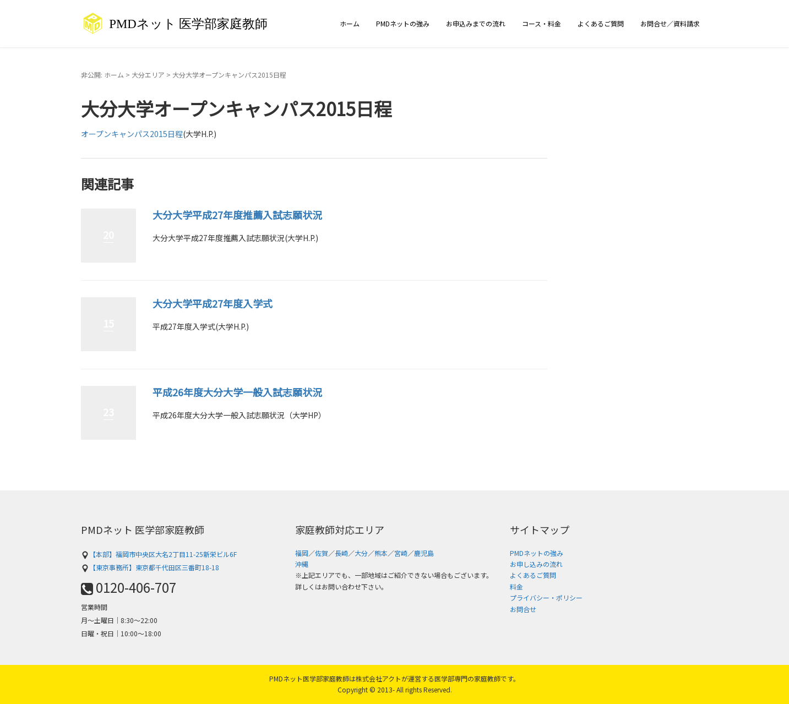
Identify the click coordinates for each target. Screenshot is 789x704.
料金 (516, 586)
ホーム (350, 23)
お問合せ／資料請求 (670, 23)
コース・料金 (541, 23)
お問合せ (523, 609)
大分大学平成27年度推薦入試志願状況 (237, 215)
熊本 (381, 553)
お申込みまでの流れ (475, 23)
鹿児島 (424, 553)
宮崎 (400, 553)
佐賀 (321, 553)
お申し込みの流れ (536, 564)
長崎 (341, 553)
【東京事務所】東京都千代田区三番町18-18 (150, 567)
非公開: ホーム (102, 74)
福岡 (301, 553)
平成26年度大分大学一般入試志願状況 (237, 392)
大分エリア (148, 74)
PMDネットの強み (402, 23)
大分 (361, 553)
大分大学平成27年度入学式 (213, 303)
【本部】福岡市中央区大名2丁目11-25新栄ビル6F (159, 554)
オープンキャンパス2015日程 (132, 133)
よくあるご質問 (601, 23)
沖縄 (301, 564)
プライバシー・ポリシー (546, 597)
